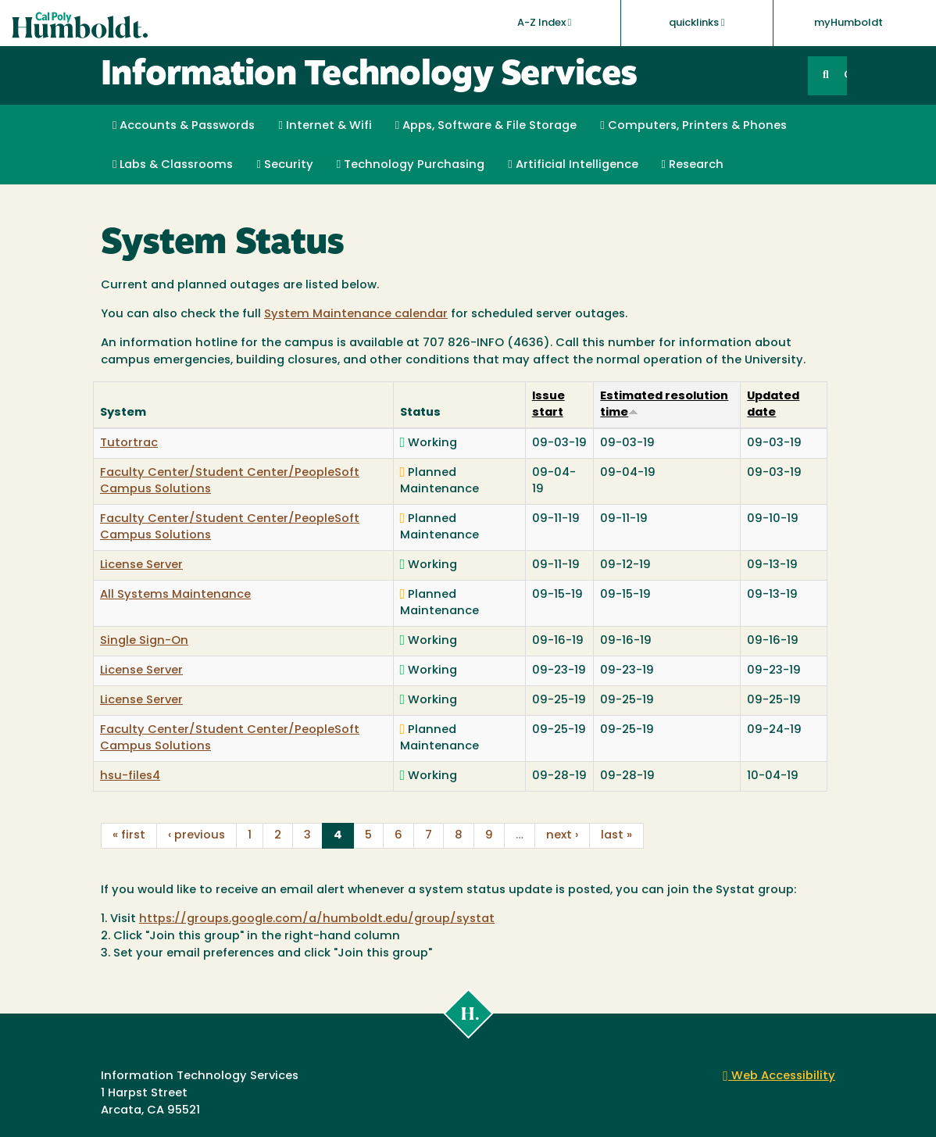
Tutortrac (129, 443)
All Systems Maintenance (175, 595)
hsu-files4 (130, 776)
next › (562, 836)
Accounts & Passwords (184, 126)
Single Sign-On (144, 641)
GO (845, 75)
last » (616, 836)
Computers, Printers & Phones (693, 126)
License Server (141, 565)
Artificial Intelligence (573, 165)
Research (692, 165)
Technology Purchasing (410, 165)
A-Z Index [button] (544, 22)
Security (284, 165)
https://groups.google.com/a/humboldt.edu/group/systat (317, 919)
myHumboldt (848, 23)
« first (129, 836)
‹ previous (196, 836)
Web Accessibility (779, 1076)
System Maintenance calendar (356, 314)
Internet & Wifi (324, 126)
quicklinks (697, 22)
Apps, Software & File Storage (486, 126)
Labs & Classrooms (173, 165)
